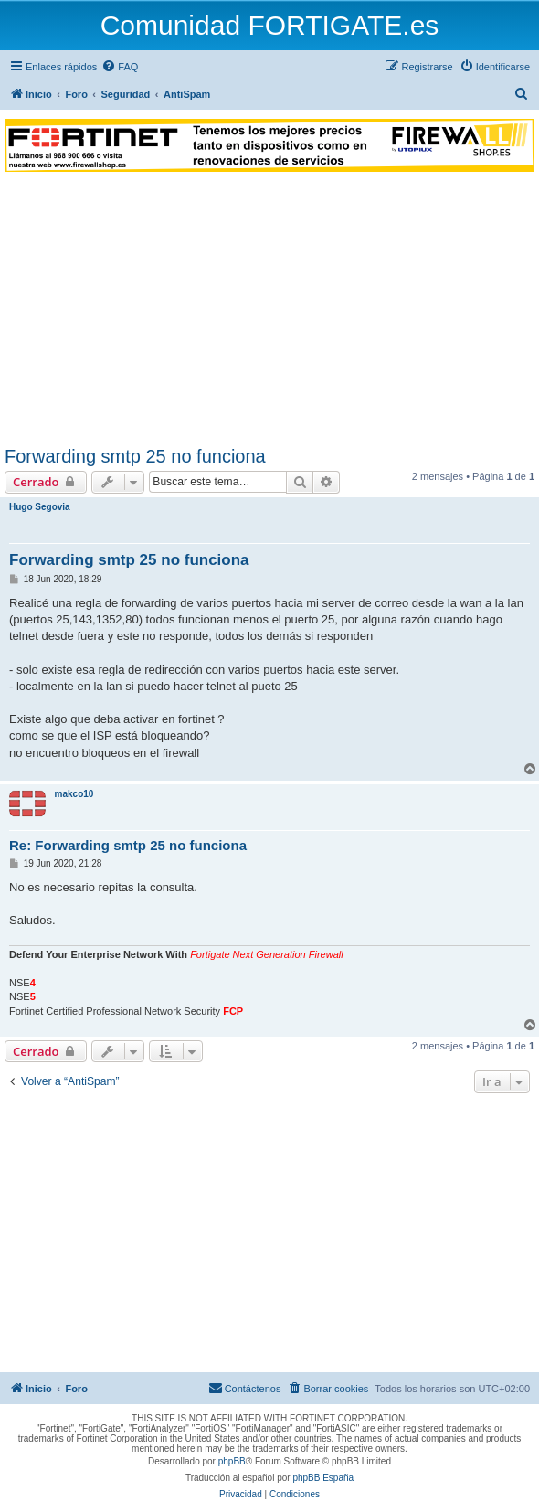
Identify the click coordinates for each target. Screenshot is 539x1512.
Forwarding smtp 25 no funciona (135, 456)
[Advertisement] (269, 309)
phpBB (232, 1461)
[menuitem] (119, 67)
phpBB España (323, 1478)
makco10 (74, 794)
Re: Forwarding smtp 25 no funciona (128, 845)
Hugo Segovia (39, 507)
